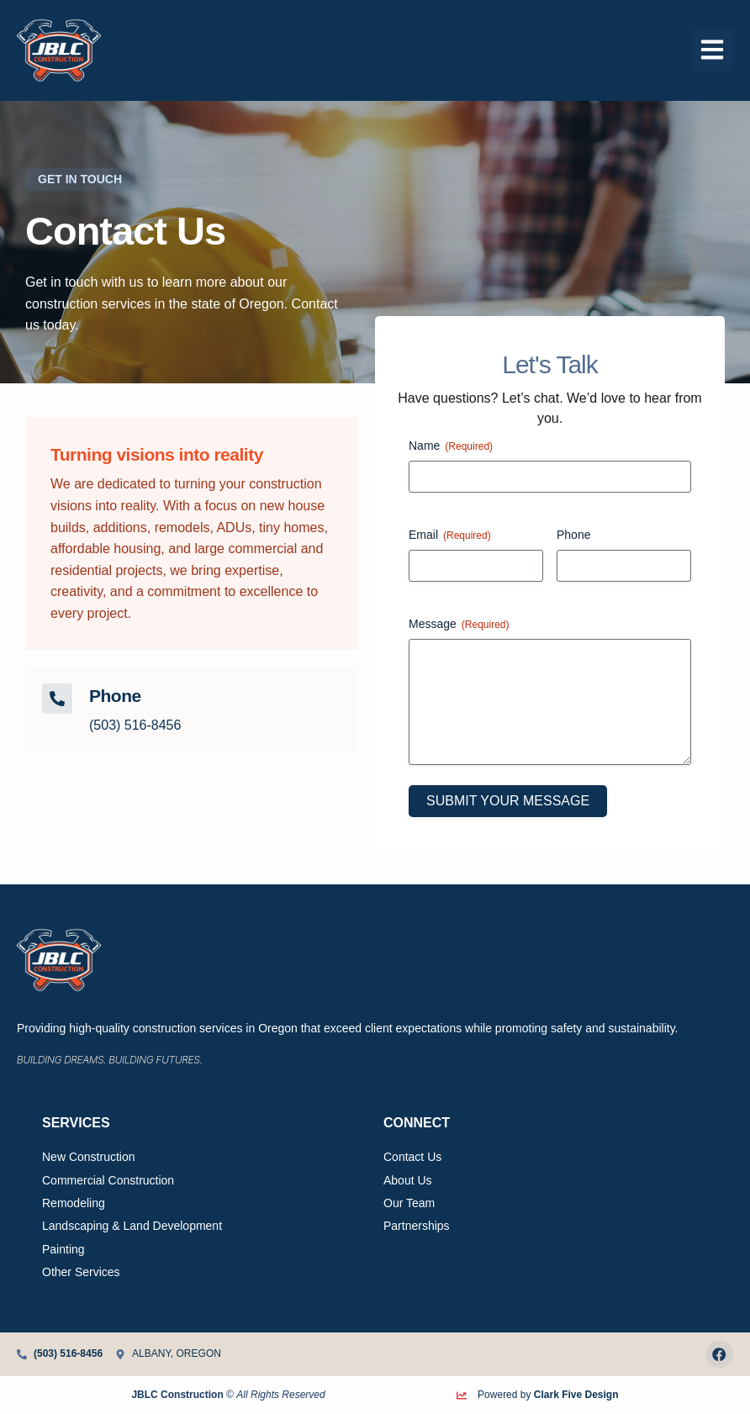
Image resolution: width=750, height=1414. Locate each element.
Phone (573, 534)
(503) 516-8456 (135, 725)
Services (76, 1123)
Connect (416, 1123)
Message (459, 624)
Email (450, 535)
